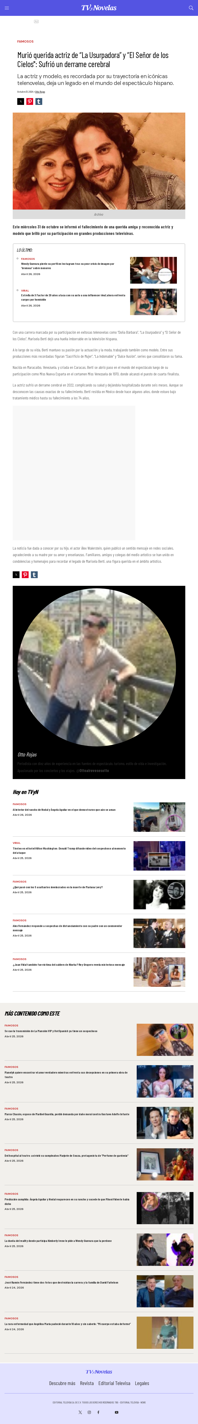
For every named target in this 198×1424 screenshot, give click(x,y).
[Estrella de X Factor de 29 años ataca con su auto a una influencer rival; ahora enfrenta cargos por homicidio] (153, 302)
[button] (20, 101)
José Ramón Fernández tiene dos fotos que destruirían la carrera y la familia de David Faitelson (61, 1282)
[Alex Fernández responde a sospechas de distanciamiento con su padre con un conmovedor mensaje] (159, 933)
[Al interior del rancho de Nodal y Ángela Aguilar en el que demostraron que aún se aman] (159, 817)
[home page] (99, 9)
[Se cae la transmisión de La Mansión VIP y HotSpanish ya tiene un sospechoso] (165, 1040)
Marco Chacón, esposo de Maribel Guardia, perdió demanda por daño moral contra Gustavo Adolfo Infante (67, 1114)
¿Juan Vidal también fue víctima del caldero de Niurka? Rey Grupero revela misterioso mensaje (69, 964)
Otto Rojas (40, 91)
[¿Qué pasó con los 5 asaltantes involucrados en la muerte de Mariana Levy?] (159, 894)
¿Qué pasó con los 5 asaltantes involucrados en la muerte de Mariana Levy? (58, 887)
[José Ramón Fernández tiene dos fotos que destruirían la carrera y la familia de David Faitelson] (165, 1291)
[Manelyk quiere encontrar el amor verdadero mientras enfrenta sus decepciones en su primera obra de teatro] (165, 1081)
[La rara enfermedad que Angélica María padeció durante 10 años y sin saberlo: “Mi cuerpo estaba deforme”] (165, 1333)
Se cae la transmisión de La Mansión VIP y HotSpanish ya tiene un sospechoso (51, 1031)
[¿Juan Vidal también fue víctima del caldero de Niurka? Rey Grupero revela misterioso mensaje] (159, 972)
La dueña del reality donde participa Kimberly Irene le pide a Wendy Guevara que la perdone (58, 1241)
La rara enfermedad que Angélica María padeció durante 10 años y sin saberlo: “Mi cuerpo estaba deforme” (68, 1324)
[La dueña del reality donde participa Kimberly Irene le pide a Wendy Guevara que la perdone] (165, 1249)
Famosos (25, 41)
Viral (25, 290)
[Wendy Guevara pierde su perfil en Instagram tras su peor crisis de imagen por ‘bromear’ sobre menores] (153, 270)
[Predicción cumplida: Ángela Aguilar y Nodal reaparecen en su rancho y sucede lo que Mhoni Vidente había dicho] (165, 1208)
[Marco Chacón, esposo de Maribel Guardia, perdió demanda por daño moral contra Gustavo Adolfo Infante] (165, 1123)
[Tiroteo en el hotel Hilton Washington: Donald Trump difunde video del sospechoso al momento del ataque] (159, 856)
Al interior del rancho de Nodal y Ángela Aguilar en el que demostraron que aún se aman (64, 809)
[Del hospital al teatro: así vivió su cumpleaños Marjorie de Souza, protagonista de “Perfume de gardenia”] (165, 1164)
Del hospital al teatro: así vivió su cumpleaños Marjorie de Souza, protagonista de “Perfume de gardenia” (66, 1155)
